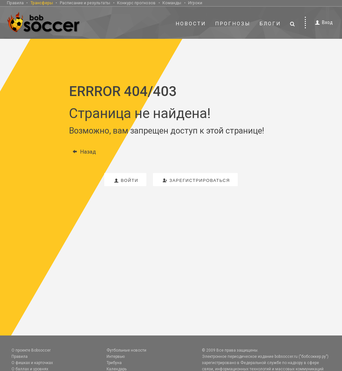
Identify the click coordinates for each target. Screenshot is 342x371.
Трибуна (114, 362)
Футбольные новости (126, 350)
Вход (323, 22)
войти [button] (125, 180)
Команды (171, 2)
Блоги (270, 24)
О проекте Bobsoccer (31, 350)
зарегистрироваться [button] (195, 180)
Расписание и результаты (85, 2)
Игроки (195, 2)
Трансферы (42, 2)
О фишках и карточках (32, 362)
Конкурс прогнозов (136, 2)
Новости (191, 24)
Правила (15, 2)
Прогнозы (233, 24)
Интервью (116, 356)
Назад (82, 151)
